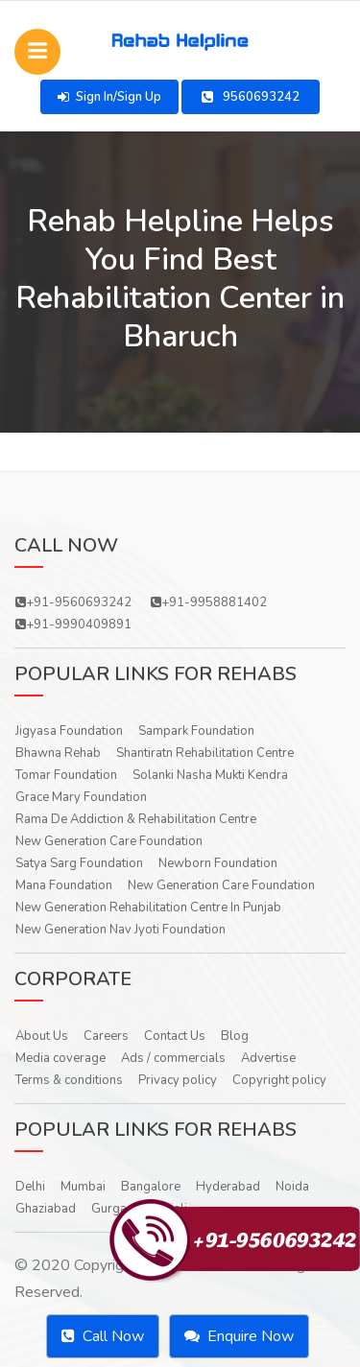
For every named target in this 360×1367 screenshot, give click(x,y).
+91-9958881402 (209, 602)
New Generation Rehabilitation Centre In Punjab (148, 907)
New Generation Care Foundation (109, 841)
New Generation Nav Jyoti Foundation (120, 929)
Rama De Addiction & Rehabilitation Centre (135, 819)
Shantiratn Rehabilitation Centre (205, 753)
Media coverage (60, 1058)
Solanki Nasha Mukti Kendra (210, 775)
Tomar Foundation (66, 775)
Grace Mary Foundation (81, 797)
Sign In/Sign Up (109, 97)
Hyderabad (228, 1186)
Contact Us (174, 1036)
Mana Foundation (63, 885)
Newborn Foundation (217, 863)
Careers (106, 1036)
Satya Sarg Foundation (79, 863)
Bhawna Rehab (58, 753)
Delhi (30, 1186)
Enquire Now (239, 1336)
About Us (41, 1036)
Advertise (268, 1058)
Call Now (102, 1336)
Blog (235, 1036)
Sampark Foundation (196, 731)
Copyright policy (279, 1080)
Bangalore (150, 1186)
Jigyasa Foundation (69, 731)
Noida (292, 1186)
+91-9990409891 (73, 624)
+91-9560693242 (73, 602)
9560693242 (251, 97)
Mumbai (83, 1186)
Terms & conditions (69, 1080)
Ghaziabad (45, 1208)
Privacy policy (177, 1080)
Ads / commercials (173, 1058)
